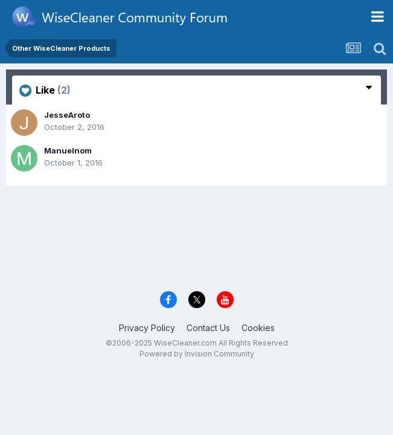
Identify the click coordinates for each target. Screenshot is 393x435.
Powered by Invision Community (196, 353)
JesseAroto (67, 115)
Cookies (258, 328)
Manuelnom (68, 150)
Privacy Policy (147, 328)
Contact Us (208, 328)
